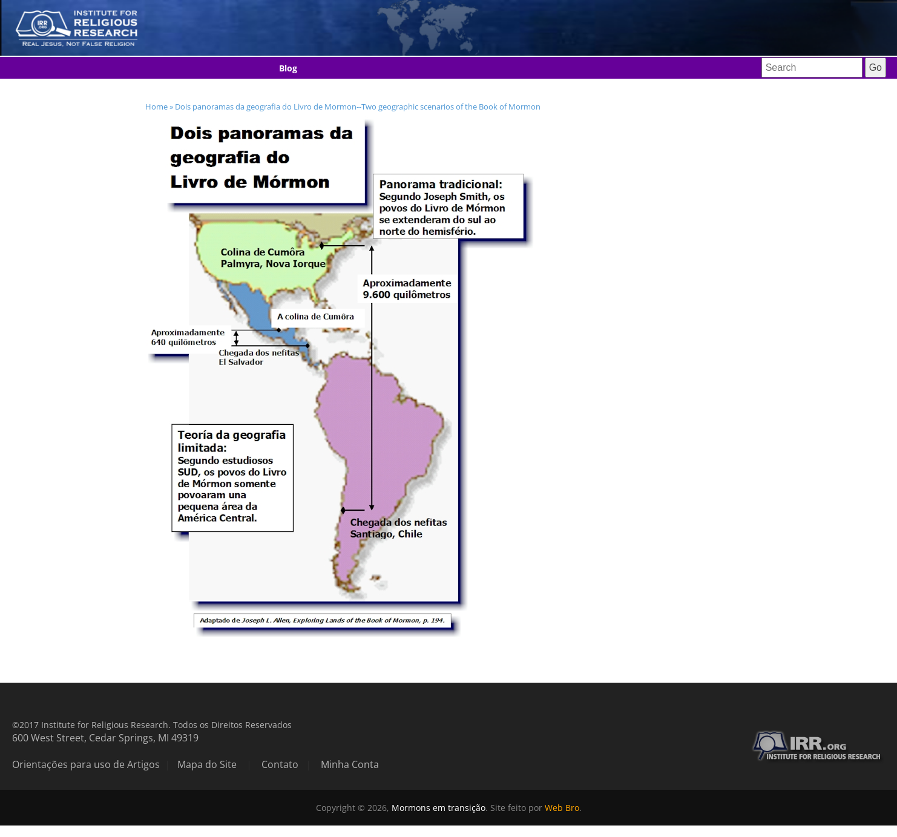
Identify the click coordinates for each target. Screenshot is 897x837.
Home (156, 106)
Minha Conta (350, 764)
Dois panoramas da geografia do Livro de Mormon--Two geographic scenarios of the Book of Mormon (357, 106)
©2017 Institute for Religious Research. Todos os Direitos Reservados (152, 724)
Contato (279, 764)
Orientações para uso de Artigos (86, 764)
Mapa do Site (207, 764)
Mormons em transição (438, 807)
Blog (288, 68)
